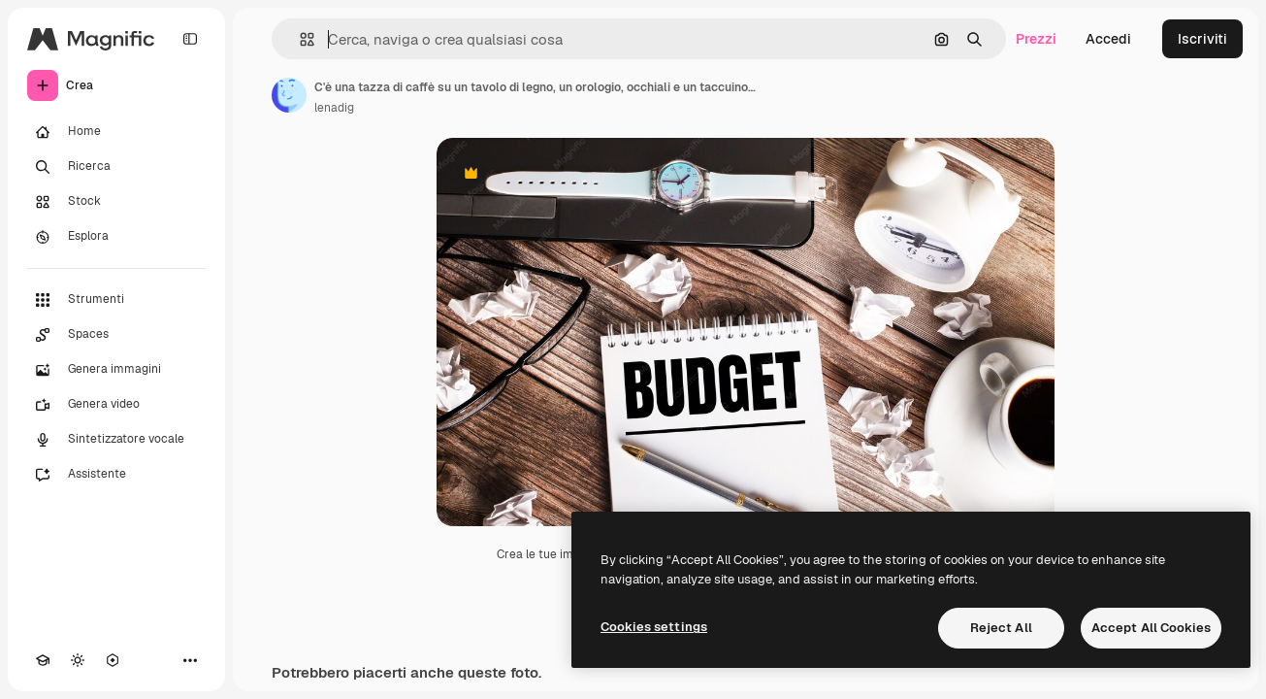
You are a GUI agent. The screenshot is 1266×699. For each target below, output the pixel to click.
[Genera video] (116, 404)
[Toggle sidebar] (190, 38)
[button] (299, 39)
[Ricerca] (116, 167)
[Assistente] (116, 474)
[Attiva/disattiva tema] (77, 660)
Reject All (1001, 627)
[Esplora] (116, 236)
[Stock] (116, 201)
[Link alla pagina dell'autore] (289, 95)
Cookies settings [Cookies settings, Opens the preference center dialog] (654, 626)
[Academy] (42, 660)
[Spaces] (116, 334)
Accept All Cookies (1151, 627)
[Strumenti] (116, 300)
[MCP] (112, 660)
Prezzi (1036, 39)
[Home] (116, 132)
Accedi (1108, 39)
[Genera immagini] (116, 369)
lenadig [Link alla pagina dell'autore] (334, 108)
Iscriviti (1202, 39)
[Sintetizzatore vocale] (116, 439)
